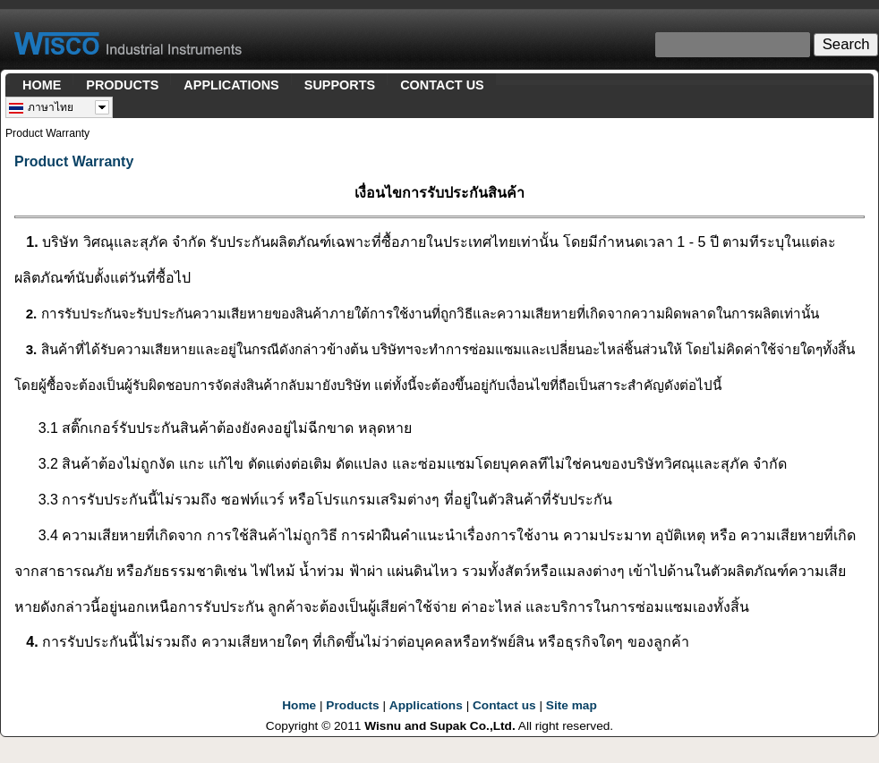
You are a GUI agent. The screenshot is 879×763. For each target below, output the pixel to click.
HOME (41, 85)
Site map (571, 705)
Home (299, 705)
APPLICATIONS (230, 85)
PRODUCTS (122, 85)
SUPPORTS (339, 85)
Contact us (504, 705)
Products (352, 705)
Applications (426, 705)
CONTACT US (442, 85)
